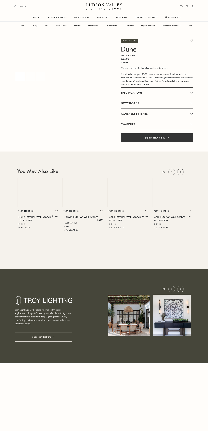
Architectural (93, 26)
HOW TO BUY (103, 17)
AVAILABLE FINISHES (134, 113)
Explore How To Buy (157, 138)
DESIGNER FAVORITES (57, 17)
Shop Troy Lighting (41, 337)
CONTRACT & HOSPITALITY (146, 17)
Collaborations (111, 26)
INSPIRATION (121, 17)
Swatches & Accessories (171, 26)
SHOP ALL (36, 17)
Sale (190, 26)
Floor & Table (61, 26)
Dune (129, 49)
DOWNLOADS (130, 103)
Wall (46, 26)
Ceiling (34, 26)
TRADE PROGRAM (82, 17)
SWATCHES (128, 124)
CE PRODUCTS (172, 17)
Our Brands (129, 26)
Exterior (77, 26)
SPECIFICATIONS (131, 92)
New (22, 26)
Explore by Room (148, 26)
